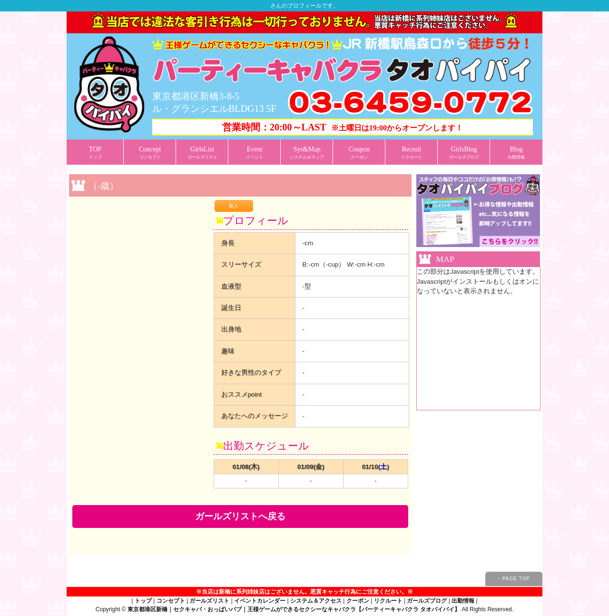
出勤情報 (463, 600)
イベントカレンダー (259, 600)
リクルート (388, 600)
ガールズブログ (427, 600)
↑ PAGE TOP (514, 578)
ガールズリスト (209, 600)
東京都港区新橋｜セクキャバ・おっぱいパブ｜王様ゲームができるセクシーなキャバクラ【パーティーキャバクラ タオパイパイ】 (294, 609)
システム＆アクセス (316, 600)
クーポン (357, 600)
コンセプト (171, 600)
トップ (143, 600)
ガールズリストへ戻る (240, 516)
